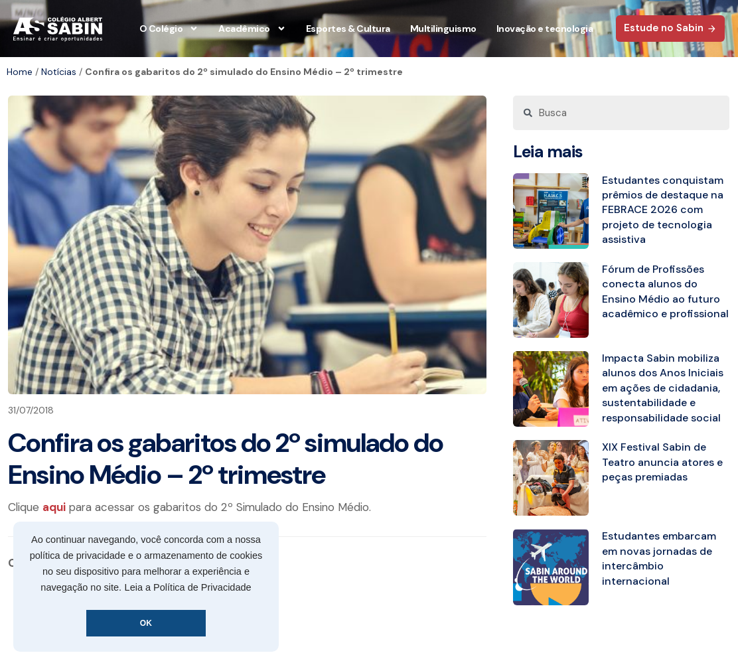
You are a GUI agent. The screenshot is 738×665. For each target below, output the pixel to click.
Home (20, 72)
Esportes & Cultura (348, 29)
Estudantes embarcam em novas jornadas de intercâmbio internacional (659, 558)
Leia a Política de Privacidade (188, 587)
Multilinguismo (443, 29)
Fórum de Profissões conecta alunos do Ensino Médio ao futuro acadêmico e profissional (665, 291)
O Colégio (169, 28)
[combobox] (621, 113)
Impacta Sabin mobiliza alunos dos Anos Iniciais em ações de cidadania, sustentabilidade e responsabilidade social (662, 388)
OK (146, 623)
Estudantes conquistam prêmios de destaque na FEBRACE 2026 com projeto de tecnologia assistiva (662, 210)
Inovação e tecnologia (544, 29)
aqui (54, 507)
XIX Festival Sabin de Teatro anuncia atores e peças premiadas (662, 462)
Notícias (58, 72)
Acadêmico (252, 28)
